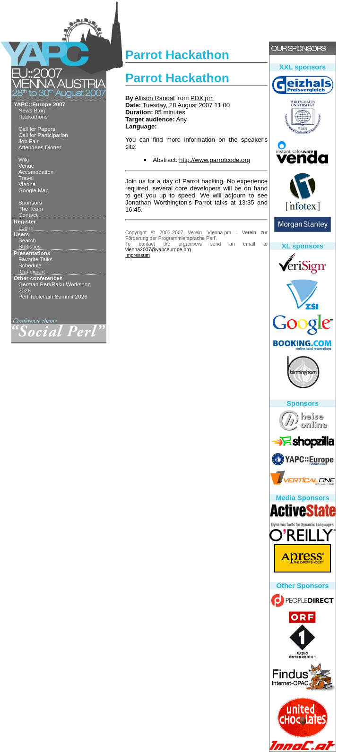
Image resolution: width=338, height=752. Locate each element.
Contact (27, 215)
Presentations (32, 253)
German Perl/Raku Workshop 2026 (54, 287)
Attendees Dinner (39, 147)
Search (27, 240)
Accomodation (35, 172)
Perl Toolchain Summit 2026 (52, 296)
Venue (26, 165)
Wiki (23, 159)
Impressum (137, 255)
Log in (26, 227)
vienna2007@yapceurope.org (158, 249)
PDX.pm (202, 98)
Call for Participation (43, 135)
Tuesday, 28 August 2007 (177, 105)
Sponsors (30, 202)
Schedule (30, 265)
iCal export (31, 271)
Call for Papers (36, 129)
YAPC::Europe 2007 (39, 104)
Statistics (29, 246)
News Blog (31, 110)
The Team (30, 208)
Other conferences (38, 278)
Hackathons (33, 116)
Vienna (26, 184)
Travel (26, 178)
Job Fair (28, 141)
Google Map (33, 190)
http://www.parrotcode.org (214, 159)
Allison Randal (154, 98)
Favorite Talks (35, 259)
